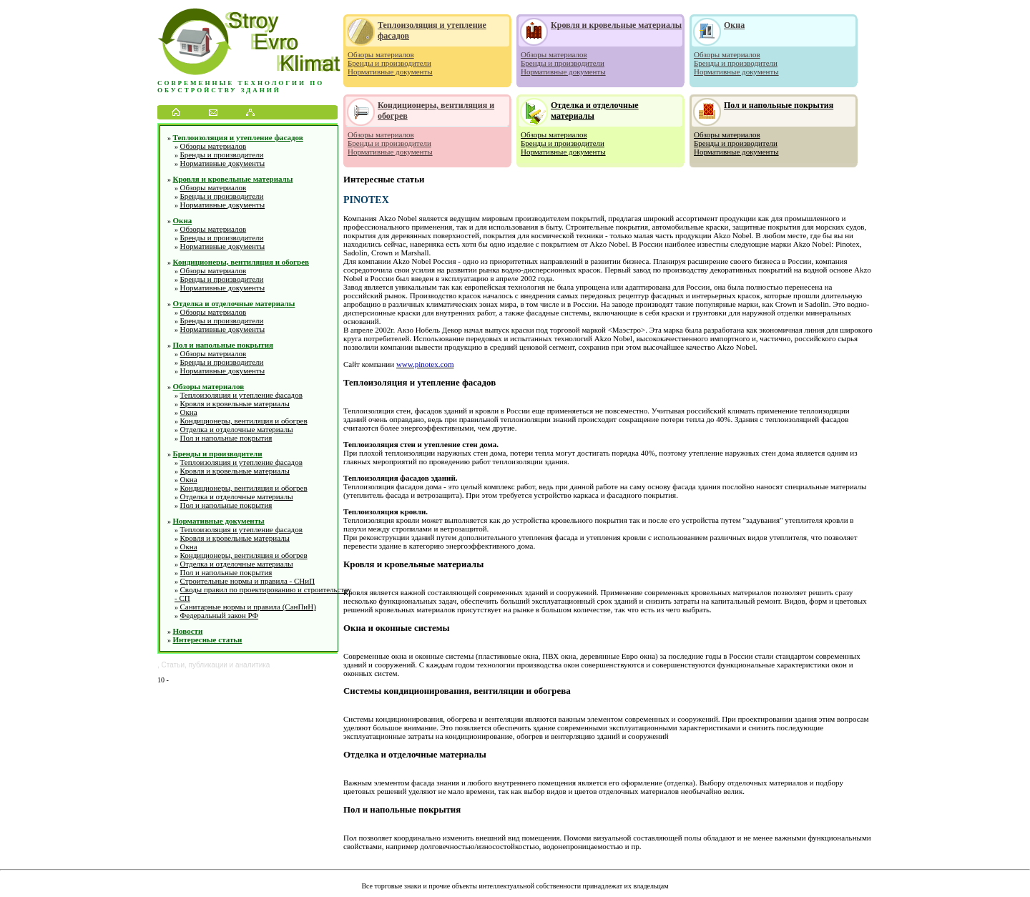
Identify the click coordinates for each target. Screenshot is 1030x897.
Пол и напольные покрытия (223, 344)
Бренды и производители (222, 154)
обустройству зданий (219, 90)
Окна (182, 220)
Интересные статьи (207, 639)
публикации (208, 665)
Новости (188, 631)
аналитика (252, 665)
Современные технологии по (240, 83)
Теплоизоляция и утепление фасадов (238, 137)
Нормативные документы (222, 163)
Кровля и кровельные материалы (233, 179)
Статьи (173, 665)
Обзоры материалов (213, 146)
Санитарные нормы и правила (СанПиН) (248, 606)
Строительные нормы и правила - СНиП (247, 581)
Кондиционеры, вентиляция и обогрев (241, 262)
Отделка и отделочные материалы (234, 303)
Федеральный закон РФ (219, 615)
